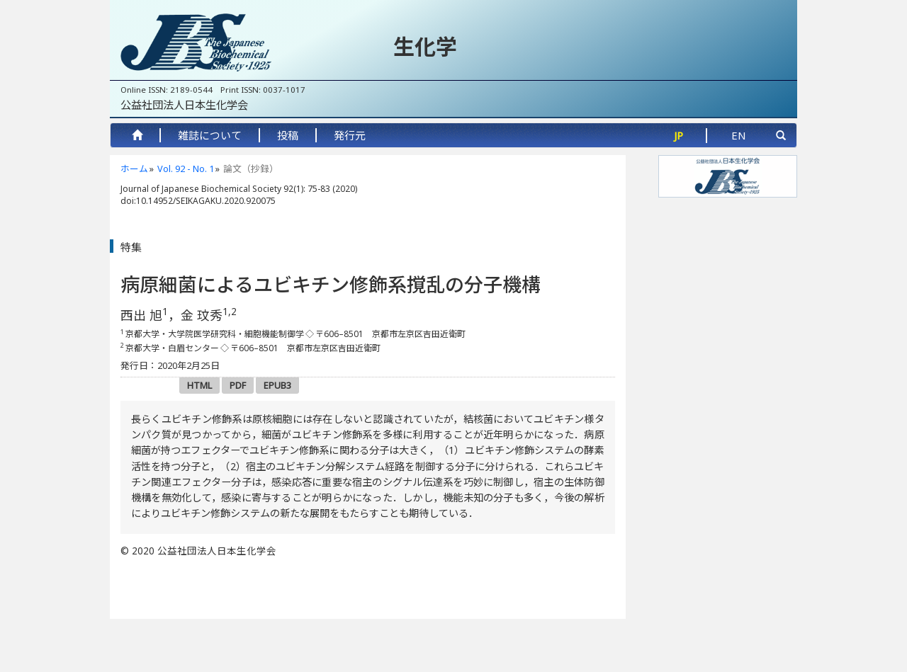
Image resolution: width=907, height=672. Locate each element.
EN (738, 135)
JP (678, 135)
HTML (199, 385)
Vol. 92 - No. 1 (185, 168)
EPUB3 (277, 385)
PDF (238, 385)
